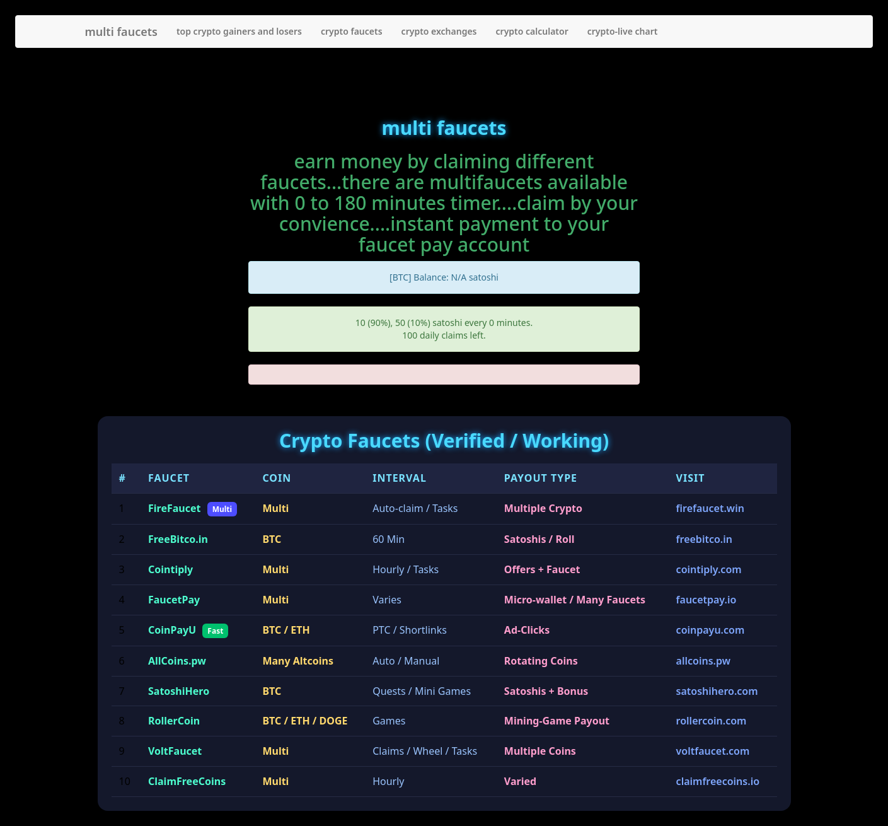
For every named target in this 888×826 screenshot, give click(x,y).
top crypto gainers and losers (239, 31)
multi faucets (121, 31)
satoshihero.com (717, 691)
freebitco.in (704, 539)
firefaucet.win (710, 508)
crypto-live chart (622, 31)
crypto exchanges (439, 31)
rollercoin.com (711, 721)
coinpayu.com (710, 630)
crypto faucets (352, 31)
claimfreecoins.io (717, 781)
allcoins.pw (703, 661)
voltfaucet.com (713, 751)
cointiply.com (709, 569)
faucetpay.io (706, 600)
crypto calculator (532, 31)
